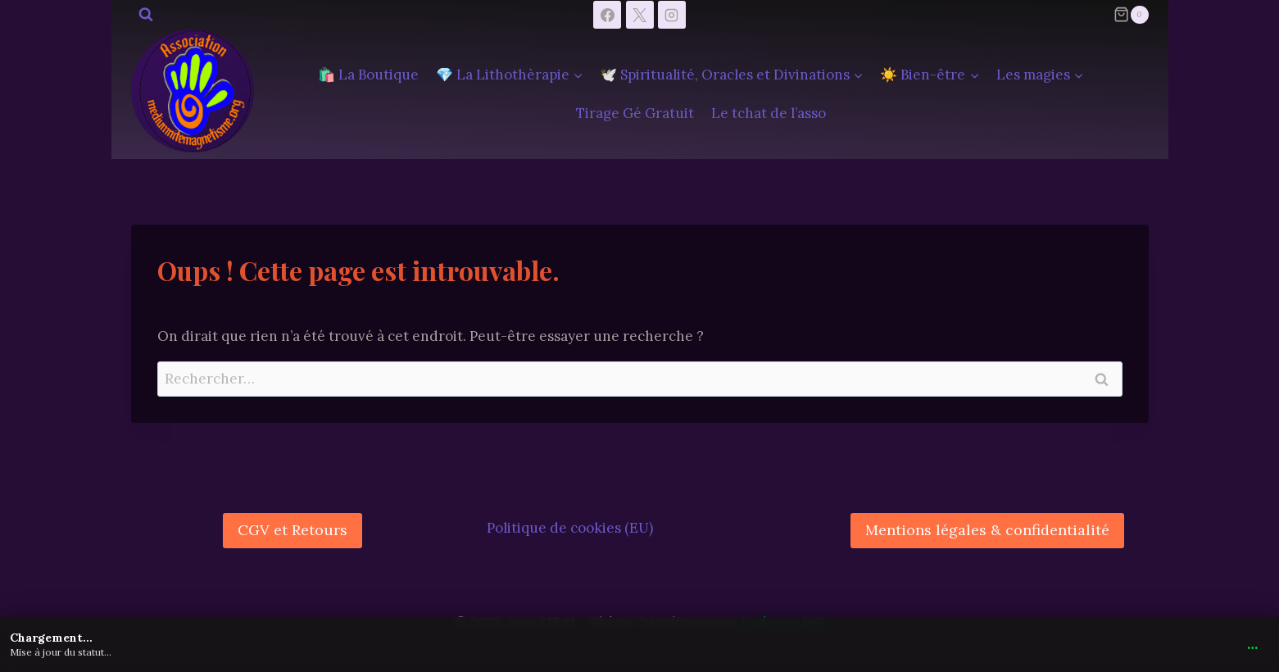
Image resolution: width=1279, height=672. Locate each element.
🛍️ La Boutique (368, 75)
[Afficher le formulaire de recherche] (146, 15)
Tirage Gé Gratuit (635, 113)
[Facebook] (607, 15)
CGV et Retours (292, 529)
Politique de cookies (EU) (570, 528)
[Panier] (1130, 15)
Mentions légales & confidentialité (987, 529)
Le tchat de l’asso (768, 113)
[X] (640, 15)
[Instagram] (672, 15)
